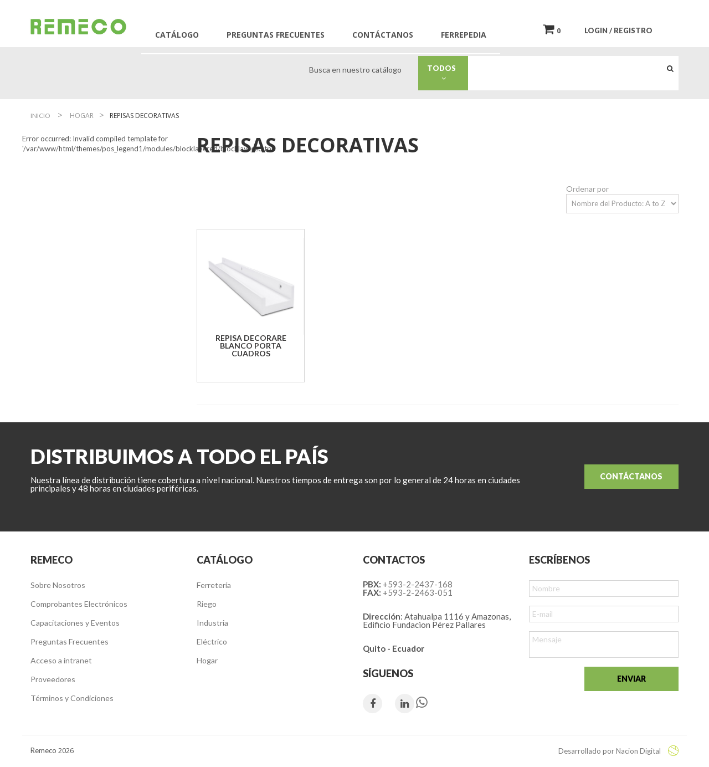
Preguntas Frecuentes (69, 641)
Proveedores (52, 679)
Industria (212, 622)
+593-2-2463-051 (418, 592)
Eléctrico (212, 641)
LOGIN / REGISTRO (618, 30)
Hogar (207, 660)
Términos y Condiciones (72, 698)
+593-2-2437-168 (418, 584)
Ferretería (214, 585)
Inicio (40, 115)
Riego (207, 604)
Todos (444, 73)
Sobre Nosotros (57, 585)
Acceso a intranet (61, 660)
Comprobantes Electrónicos (78, 604)
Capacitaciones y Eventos (75, 622)
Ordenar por (587, 188)
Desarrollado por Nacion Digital (618, 750)
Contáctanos (631, 476)
